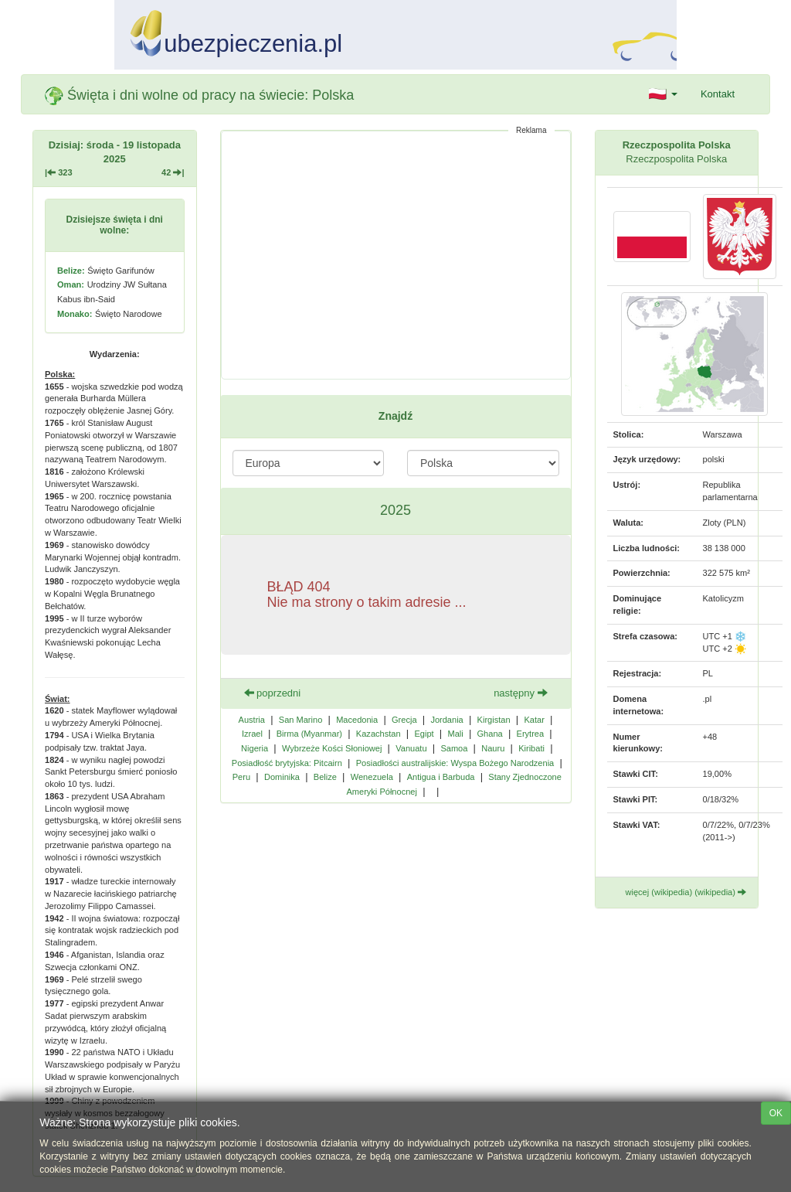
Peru (241, 777)
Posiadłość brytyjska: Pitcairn (287, 763)
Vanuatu (411, 748)
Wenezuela (372, 777)
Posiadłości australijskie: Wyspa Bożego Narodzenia (455, 763)
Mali (455, 733)
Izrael (252, 733)
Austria (252, 719)
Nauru (492, 748)
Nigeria (254, 748)
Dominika (282, 777)
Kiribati (531, 748)
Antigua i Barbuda (441, 777)
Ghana (490, 733)
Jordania (446, 719)
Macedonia (357, 719)
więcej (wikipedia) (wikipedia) (686, 892)
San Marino (301, 719)
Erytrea (531, 733)
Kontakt (718, 94)
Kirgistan (494, 719)
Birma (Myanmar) (309, 733)
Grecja (404, 719)
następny (520, 693)
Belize (325, 777)
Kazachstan (378, 733)
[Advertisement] (396, 255)
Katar (534, 719)
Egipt (423, 733)
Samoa (453, 748)
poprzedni (272, 693)
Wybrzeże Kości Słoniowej (332, 748)
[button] (663, 94)
